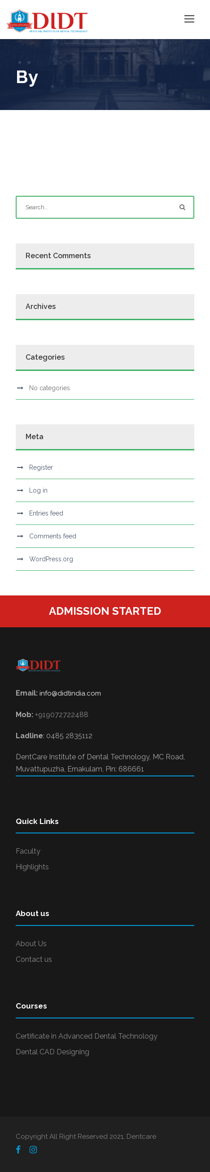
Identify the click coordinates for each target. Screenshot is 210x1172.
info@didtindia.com (70, 693)
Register (41, 467)
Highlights (32, 867)
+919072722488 (61, 714)
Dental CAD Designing (52, 1052)
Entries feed (46, 513)
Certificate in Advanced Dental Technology (87, 1036)
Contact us (34, 959)
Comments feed (52, 536)
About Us (31, 943)
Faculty (28, 851)
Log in (38, 490)
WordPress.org (51, 559)
